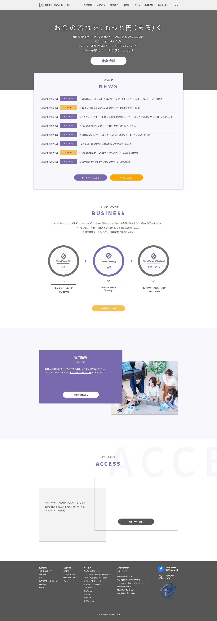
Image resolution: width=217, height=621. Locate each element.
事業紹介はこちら (108, 308)
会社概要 (42, 574)
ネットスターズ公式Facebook (168, 569)
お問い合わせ (164, 5)
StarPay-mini (89, 591)
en (176, 5)
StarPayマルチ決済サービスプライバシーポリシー (134, 583)
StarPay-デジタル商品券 (92, 584)
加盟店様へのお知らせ (125, 590)
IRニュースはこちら (90, 177)
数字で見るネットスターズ (48, 581)
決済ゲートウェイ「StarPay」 (109, 289)
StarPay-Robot (89, 587)
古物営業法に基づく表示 (126, 593)
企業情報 (88, 5)
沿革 (41, 577)
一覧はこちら (126, 177)
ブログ (137, 5)
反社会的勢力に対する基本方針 (128, 580)
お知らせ (101, 5)
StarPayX (87, 594)
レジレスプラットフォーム (92, 581)
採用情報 (148, 5)
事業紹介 (114, 5)
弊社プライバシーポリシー (72, 372)
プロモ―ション (89, 601)
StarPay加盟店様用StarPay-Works (98, 574)
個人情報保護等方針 (124, 576)
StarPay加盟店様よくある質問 (97, 577)
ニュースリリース (69, 574)
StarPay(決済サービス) (92, 571)
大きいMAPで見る (144, 521)
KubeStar (87, 597)
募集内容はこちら (73, 394)
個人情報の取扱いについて (126, 586)
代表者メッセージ (45, 571)
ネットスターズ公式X (168, 577)
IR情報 (126, 5)
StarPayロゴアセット (70, 577)
